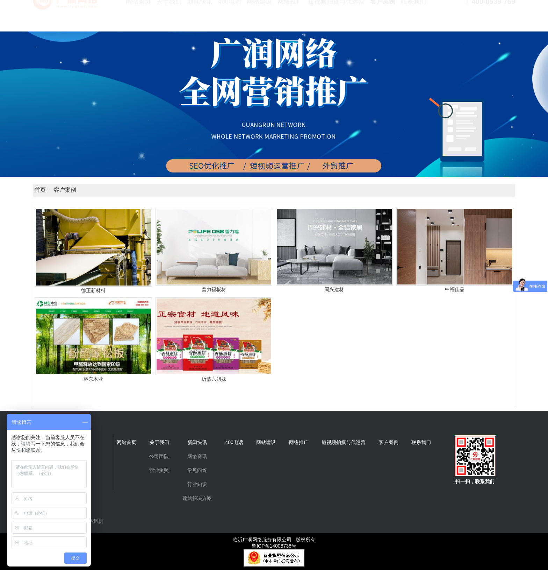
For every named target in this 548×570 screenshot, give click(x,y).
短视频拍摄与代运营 (336, 17)
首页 (40, 190)
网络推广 (290, 17)
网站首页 (138, 17)
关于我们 (169, 17)
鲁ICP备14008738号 (274, 546)
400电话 (229, 17)
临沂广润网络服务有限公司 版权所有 (274, 539)
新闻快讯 (199, 17)
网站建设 (259, 17)
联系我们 (413, 17)
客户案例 (382, 17)
